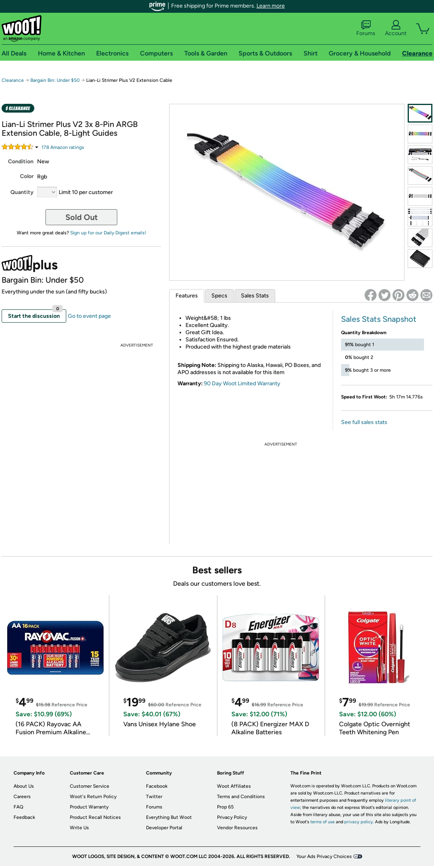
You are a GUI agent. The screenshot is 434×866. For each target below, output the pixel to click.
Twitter (154, 796)
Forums (365, 28)
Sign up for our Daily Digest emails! (108, 233)
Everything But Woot (169, 817)
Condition (21, 161)
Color (27, 176)
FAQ (18, 807)
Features (187, 295)
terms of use (322, 821)
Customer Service (89, 786)
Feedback (24, 817)
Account (395, 28)
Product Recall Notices (95, 817)
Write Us (79, 827)
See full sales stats (364, 422)
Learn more (270, 5)
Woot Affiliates (234, 786)
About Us (24, 786)
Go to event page (89, 316)
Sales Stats (255, 295)
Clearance (13, 80)
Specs (219, 295)
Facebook (157, 786)
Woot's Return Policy (93, 796)
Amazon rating (62, 147)
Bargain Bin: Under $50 (55, 80)
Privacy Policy (232, 817)
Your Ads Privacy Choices (324, 856)
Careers (22, 796)
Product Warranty (89, 807)
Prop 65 (225, 807)
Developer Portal (164, 827)
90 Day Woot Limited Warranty (242, 383)
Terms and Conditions (241, 796)
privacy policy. (359, 821)
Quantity (22, 192)
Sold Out (81, 217)
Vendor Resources (237, 827)
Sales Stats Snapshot (378, 319)
